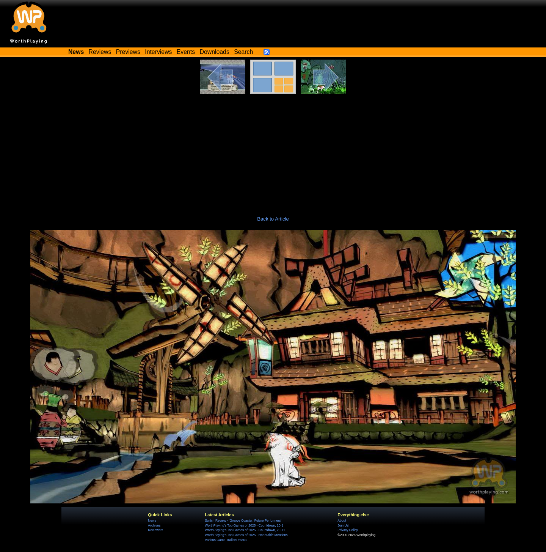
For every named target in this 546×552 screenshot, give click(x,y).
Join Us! (343, 525)
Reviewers (155, 530)
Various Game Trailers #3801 (226, 540)
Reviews (100, 52)
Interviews (158, 52)
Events (186, 52)
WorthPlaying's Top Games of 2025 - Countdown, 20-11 (245, 530)
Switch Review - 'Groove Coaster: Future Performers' (243, 520)
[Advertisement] (273, 151)
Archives (154, 525)
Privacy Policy (347, 530)
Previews (128, 52)
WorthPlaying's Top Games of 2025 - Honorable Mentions (246, 535)
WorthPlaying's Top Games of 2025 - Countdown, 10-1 (244, 525)
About (341, 520)
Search (243, 52)
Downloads (214, 52)
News (152, 520)
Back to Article (273, 219)
